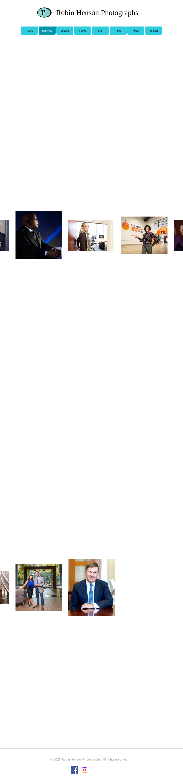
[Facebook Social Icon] (74, 770)
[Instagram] (84, 770)
